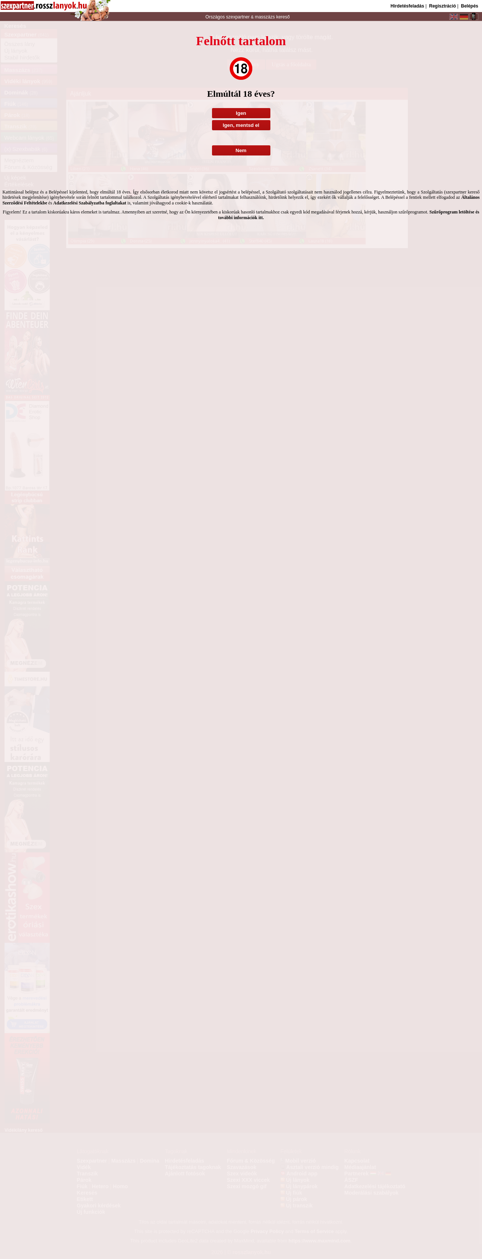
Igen (241, 113)
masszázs (265, 17)
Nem (241, 150)
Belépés (469, 6)
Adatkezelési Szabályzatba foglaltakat (89, 203)
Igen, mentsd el (241, 125)
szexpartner (238, 17)
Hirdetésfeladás (407, 6)
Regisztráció (442, 6)
